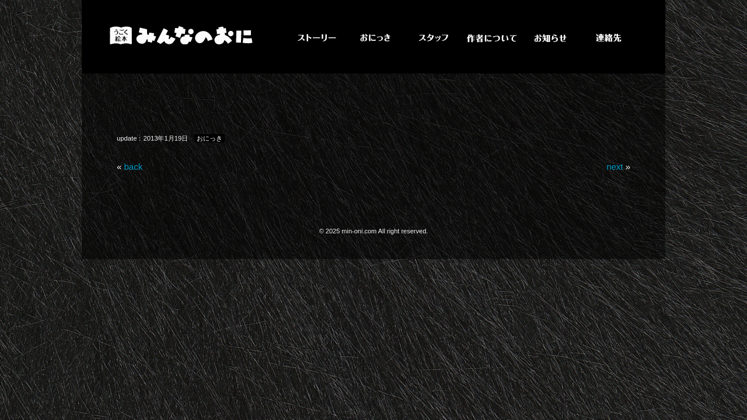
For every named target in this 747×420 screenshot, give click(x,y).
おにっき (209, 138)
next (614, 167)
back (133, 167)
